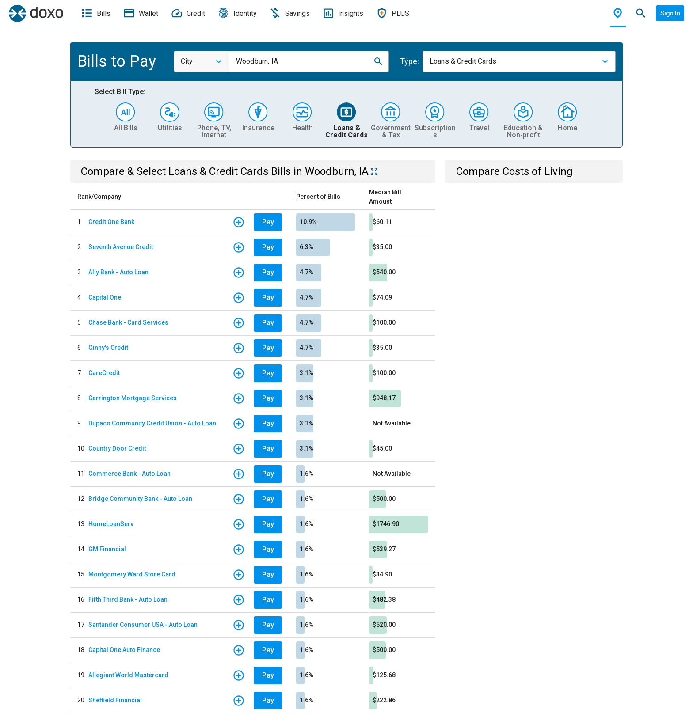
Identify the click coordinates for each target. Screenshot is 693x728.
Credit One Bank (111, 221)
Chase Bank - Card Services (128, 322)
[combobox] (201, 61)
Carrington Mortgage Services (132, 398)
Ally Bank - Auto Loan (118, 272)
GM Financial (107, 549)
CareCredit (104, 372)
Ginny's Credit (108, 347)
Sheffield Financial (115, 700)
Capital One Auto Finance (124, 649)
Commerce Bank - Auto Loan (129, 473)
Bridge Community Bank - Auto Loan (140, 498)
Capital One (104, 297)
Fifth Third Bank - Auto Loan (128, 599)
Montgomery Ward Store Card (131, 574)
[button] (378, 61)
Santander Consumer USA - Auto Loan (143, 624)
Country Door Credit (117, 448)
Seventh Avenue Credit (120, 246)
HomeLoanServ (110, 523)
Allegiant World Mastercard (128, 675)
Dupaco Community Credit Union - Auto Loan (152, 423)
